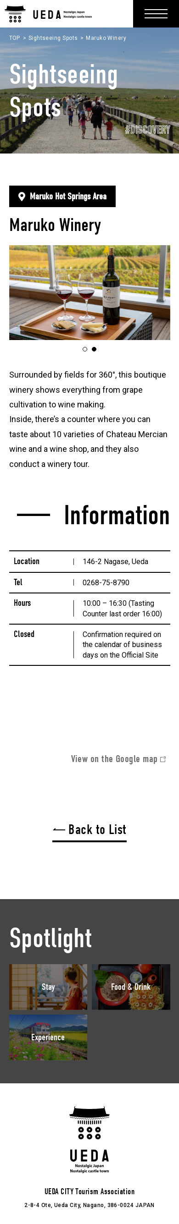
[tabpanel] (89, 292)
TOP (14, 38)
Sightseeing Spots (53, 38)
